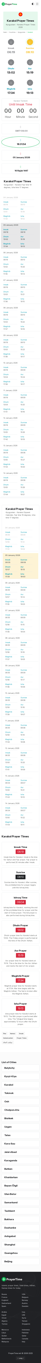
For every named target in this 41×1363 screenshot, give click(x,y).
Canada (25, 1339)
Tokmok (9, 1093)
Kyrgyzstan (21, 32)
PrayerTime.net (14, 1353)
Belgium (25, 1297)
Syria (24, 1318)
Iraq (23, 1312)
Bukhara (9, 1219)
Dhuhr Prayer (20, 925)
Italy (23, 1342)
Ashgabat (10, 1236)
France (4, 1297)
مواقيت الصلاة (7, 1042)
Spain (4, 1306)
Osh (6, 1101)
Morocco (5, 1330)
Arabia (4, 1312)
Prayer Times (21, 1038)
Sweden (25, 1306)
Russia (4, 1294)
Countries (12, 32)
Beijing (8, 1261)
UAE (23, 1315)
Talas (7, 1135)
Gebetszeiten (8, 1038)
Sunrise (20, 872)
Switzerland (6, 1303)
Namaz (12, 1033)
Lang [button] (20, 1358)
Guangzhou (11, 1253)
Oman (4, 1318)
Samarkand (10, 1202)
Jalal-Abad (10, 1152)
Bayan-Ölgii (11, 1185)
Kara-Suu (9, 1143)
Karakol (8, 1084)
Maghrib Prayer (20, 975)
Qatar (24, 1336)
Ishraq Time (20, 897)
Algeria (4, 1321)
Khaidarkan (11, 1177)
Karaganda (10, 1160)
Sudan (4, 1336)
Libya (4, 1333)
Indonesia (26, 1330)
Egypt (4, 1315)
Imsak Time (20, 847)
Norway (25, 1300)
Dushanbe (10, 1227)
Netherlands (6, 1339)
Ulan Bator (10, 1194)
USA (23, 1294)
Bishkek (8, 1118)
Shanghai (9, 1244)
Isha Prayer (20, 1003)
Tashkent (9, 1210)
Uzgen (8, 1126)
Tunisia (4, 1324)
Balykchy (9, 1067)
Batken (8, 1168)
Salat (5, 32)
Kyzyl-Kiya (10, 1076)
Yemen (24, 1321)
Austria (24, 1303)
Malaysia (5, 1342)
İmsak (21, 1033)
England (5, 1300)
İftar (4, 1033)
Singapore (26, 1324)
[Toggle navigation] (37, 4)
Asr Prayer (20, 950)
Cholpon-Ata (11, 1109)
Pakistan (25, 1333)
